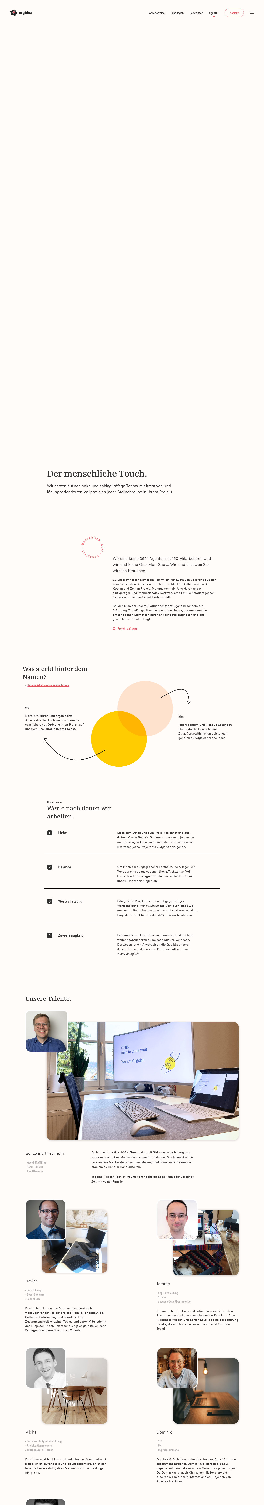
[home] (22, 12)
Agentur (214, 13)
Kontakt (234, 13)
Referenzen (196, 13)
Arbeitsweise (157, 13)
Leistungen (177, 13)
